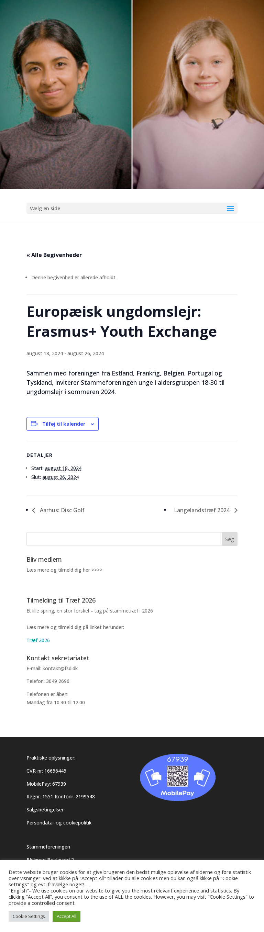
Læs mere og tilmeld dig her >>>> (64, 569)
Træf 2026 (38, 640)
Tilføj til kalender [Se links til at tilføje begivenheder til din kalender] (63, 423)
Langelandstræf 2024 (202, 510)
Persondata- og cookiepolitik (58, 822)
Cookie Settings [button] (29, 916)
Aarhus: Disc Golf (61, 510)
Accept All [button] (66, 916)
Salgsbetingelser (45, 809)
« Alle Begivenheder (54, 255)
